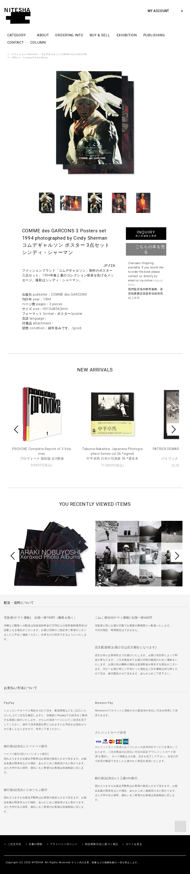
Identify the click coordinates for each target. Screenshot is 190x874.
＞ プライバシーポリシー (62, 844)
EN (113, 265)
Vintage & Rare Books (35, 57)
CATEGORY (19, 35)
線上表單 (134, 297)
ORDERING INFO (69, 35)
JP (105, 265)
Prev (17, 429)
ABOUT (43, 35)
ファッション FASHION (24, 54)
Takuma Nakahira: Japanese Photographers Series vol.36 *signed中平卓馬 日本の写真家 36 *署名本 (112, 453)
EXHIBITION (127, 35)
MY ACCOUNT (158, 11)
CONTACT (15, 42)
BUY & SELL (100, 35)
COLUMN (38, 42)
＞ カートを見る (132, 844)
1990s (14, 57)
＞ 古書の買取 (34, 844)
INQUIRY (146, 233)
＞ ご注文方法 (12, 844)
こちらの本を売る (146, 249)
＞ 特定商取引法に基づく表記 (99, 844)
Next (173, 429)
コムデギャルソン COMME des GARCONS (64, 54)
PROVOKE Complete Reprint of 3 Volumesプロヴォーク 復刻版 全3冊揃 (41, 453)
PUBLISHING (154, 35)
